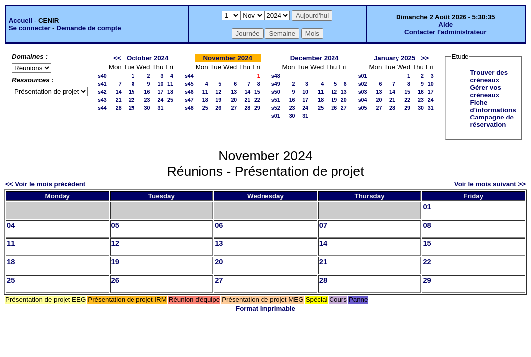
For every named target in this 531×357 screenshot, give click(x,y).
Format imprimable (265, 308)
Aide (445, 24)
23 (147, 100)
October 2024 (147, 57)
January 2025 (394, 57)
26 (218, 108)
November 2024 (227, 57)
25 (170, 100)
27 (234, 108)
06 (219, 225)
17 (160, 92)
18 (170, 92)
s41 (102, 84)
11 (170, 84)
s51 (275, 100)
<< (117, 57)
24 (160, 100)
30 (147, 108)
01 (427, 207)
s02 (362, 84)
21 (119, 100)
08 (427, 225)
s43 (102, 100)
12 (218, 92)
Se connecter (30, 28)
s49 (275, 84)
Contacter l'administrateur (445, 32)
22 (131, 100)
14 (119, 92)
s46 (189, 92)
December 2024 (314, 57)
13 (234, 92)
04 (11, 225)
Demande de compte (88, 28)
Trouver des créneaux (489, 76)
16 (147, 92)
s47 (189, 100)
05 (115, 225)
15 (131, 92)
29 (131, 108)
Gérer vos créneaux (485, 91)
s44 (102, 108)
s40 (102, 76)
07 (323, 225)
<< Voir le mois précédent (45, 184)
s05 (362, 108)
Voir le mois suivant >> (490, 184)
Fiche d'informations (493, 106)
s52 (275, 108)
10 (160, 84)
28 (119, 108)
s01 (275, 116)
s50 (275, 92)
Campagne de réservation (492, 121)
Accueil (20, 20)
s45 (189, 84)
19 (218, 100)
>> (425, 57)
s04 (362, 100)
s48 (189, 108)
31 (160, 108)
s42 (102, 92)
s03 (362, 92)
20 (234, 100)
